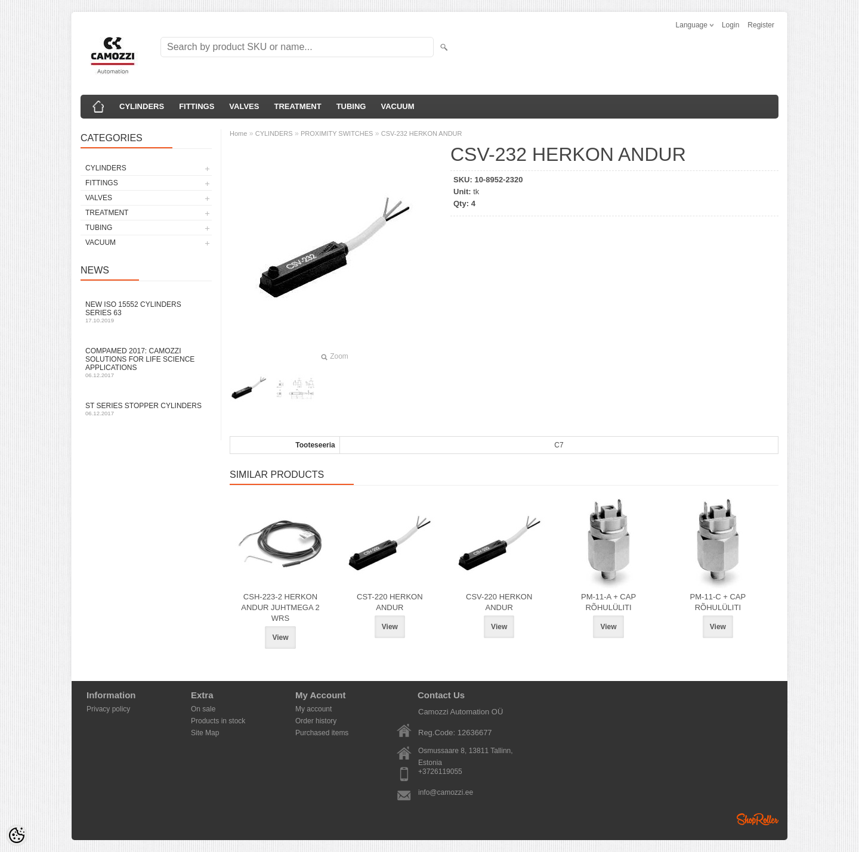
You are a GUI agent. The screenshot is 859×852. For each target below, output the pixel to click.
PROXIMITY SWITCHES (337, 133)
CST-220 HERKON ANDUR (390, 602)
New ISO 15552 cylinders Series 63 (146, 312)
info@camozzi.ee (445, 792)
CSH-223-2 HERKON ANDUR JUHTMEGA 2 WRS (280, 607)
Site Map (205, 733)
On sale (203, 709)
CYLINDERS (141, 106)
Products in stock (218, 721)
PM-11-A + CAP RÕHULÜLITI (608, 602)
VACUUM (397, 106)
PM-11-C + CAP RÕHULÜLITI (718, 602)
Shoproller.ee (757, 819)
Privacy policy (108, 709)
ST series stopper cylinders (146, 409)
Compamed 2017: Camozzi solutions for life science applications (146, 362)
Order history (315, 721)
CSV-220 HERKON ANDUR (499, 602)
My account (313, 709)
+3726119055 (440, 771)
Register (760, 25)
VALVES (244, 106)
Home (238, 133)
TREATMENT (297, 106)
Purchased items (321, 733)
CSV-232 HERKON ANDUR (421, 133)
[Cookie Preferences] (16, 835)
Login (730, 25)
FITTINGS (196, 106)
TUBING (351, 106)
